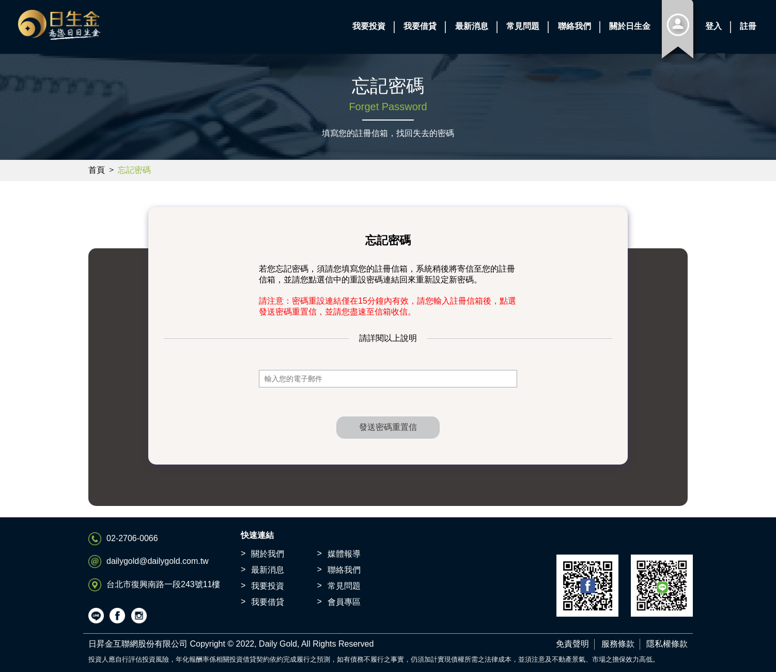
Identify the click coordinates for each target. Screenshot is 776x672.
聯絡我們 (344, 569)
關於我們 (267, 553)
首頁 (96, 170)
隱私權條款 (667, 643)
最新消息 (267, 569)
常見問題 (344, 585)
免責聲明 (572, 643)
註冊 (748, 26)
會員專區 (344, 602)
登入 (713, 26)
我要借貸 (267, 602)
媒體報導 (344, 553)
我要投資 (267, 585)
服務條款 (617, 643)
